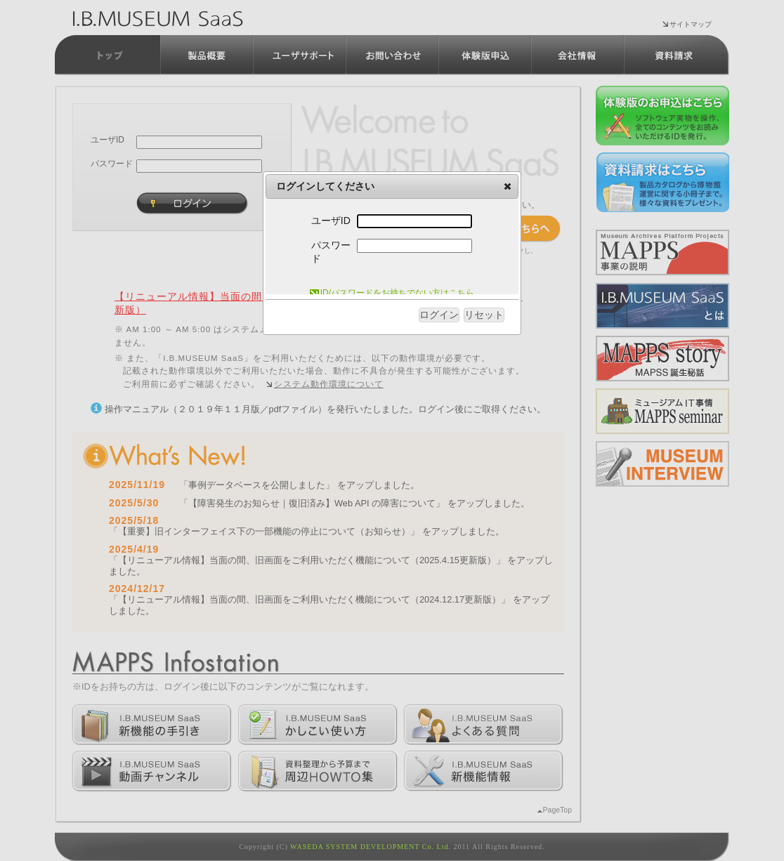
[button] (507, 186)
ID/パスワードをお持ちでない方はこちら (392, 293)
